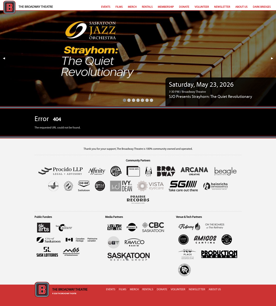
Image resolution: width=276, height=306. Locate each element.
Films (119, 7)
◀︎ (5, 58)
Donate (184, 7)
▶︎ (273, 58)
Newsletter (222, 7)
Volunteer (202, 7)
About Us (241, 7)
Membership (166, 7)
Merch (132, 7)
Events (105, 7)
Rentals (147, 7)
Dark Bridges (262, 7)
